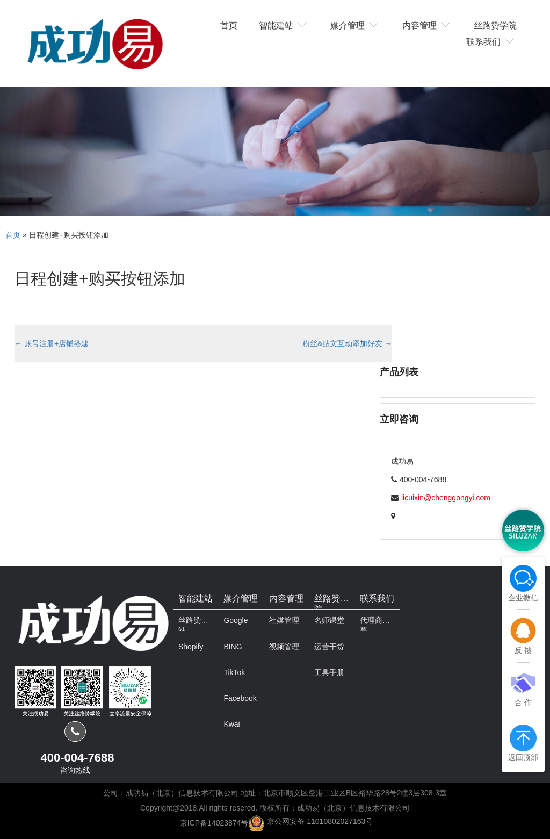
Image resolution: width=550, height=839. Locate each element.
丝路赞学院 (495, 24)
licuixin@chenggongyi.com (445, 497)
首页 (228, 24)
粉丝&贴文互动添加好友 (347, 343)
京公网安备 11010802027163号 (320, 821)
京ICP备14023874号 (214, 822)
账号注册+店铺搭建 (52, 343)
